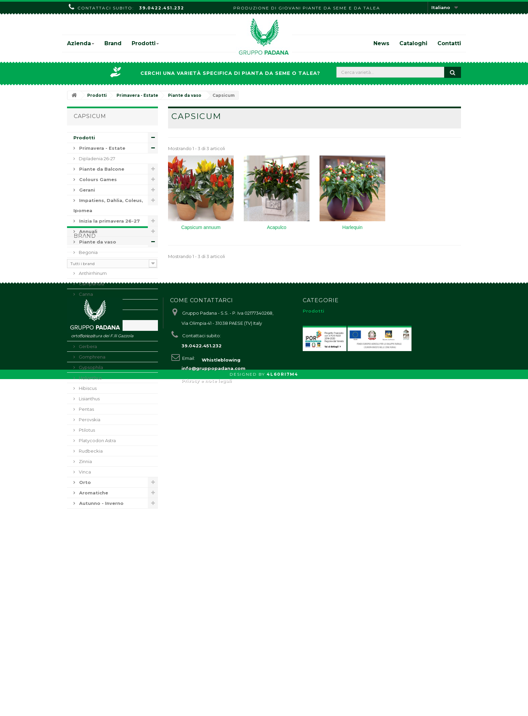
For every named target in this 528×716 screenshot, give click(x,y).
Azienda (80, 43)
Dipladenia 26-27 (96, 158)
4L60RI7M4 (282, 711)
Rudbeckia (90, 451)
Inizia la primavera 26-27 (109, 221)
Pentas (86, 409)
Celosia (86, 315)
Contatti (449, 43)
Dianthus (88, 304)
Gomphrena (91, 357)
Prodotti (145, 43)
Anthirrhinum (92, 273)
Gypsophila (90, 367)
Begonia (88, 252)
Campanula (91, 283)
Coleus (86, 336)
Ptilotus (86, 430)
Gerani (86, 190)
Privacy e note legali (207, 683)
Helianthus (90, 377)
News (381, 43)
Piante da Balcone (101, 169)
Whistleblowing (221, 696)
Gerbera (87, 346)
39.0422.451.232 (161, 7)
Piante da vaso (97, 242)
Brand (113, 43)
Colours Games (97, 179)
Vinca (84, 472)
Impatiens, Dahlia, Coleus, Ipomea (108, 205)
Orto (84, 482)
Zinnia (85, 461)
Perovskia (89, 419)
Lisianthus (89, 398)
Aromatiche (93, 492)
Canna (85, 294)
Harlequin (352, 227)
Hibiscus (87, 388)
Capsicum (89, 325)
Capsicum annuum (201, 227)
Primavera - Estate (101, 148)
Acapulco (277, 227)
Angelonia (89, 262)
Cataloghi (413, 43)
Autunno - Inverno (101, 503)
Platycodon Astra (97, 440)
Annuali (87, 231)
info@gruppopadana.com (213, 671)
